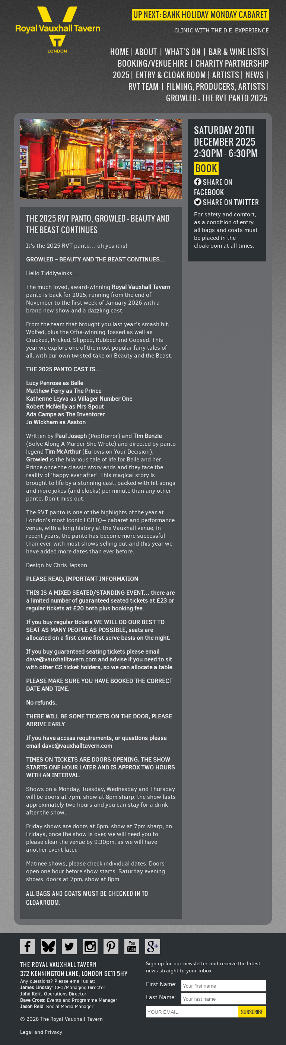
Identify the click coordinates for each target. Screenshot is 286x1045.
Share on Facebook (213, 187)
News (255, 75)
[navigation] (185, 75)
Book (206, 168)
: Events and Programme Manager (68, 1000)
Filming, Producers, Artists (216, 86)
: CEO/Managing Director (62, 987)
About (146, 52)
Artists (225, 75)
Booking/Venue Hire (153, 63)
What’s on (183, 52)
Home (119, 52)
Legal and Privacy (41, 1032)
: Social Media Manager (56, 1006)
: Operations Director (53, 994)
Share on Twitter (231, 202)
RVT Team (143, 86)
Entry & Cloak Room (171, 75)
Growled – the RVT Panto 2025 (216, 98)
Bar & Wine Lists (237, 52)
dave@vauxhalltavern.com (61, 659)
